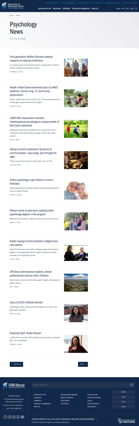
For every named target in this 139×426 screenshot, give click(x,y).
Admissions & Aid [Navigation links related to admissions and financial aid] (44, 8)
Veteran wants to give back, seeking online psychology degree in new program (32, 212)
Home (11, 15)
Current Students (52, 3)
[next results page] (83, 364)
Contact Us (6, 406)
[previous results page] (16, 364)
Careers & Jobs (92, 395)
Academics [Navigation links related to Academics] (57, 8)
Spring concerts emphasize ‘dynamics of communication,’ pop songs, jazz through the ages (33, 152)
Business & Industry (113, 3)
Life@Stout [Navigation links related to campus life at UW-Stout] (66, 8)
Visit (123, 8)
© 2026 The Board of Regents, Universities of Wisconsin (52, 422)
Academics (38, 398)
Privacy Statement (17, 406)
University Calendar (94, 398)
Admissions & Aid (40, 395)
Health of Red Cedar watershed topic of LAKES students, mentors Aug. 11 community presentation (34, 91)
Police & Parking (93, 403)
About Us (95, 8)
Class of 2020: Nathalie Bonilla (26, 302)
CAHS (17, 15)
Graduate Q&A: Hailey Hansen (26, 333)
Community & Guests (129, 3)
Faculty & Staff (84, 3)
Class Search (65, 400)
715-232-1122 (14, 397)
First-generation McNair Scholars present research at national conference (32, 58)
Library (89, 400)
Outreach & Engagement (42, 403)
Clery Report (91, 406)
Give (127, 8)
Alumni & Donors (97, 3)
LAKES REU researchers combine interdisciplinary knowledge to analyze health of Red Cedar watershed (35, 121)
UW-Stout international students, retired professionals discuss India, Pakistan (31, 273)
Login (132, 8)
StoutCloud (65, 403)
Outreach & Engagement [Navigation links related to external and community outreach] (81, 8)
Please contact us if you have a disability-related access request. (63, 419)
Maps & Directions (67, 398)
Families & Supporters (68, 3)
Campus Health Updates (69, 395)
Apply (118, 8)
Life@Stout (37, 400)
